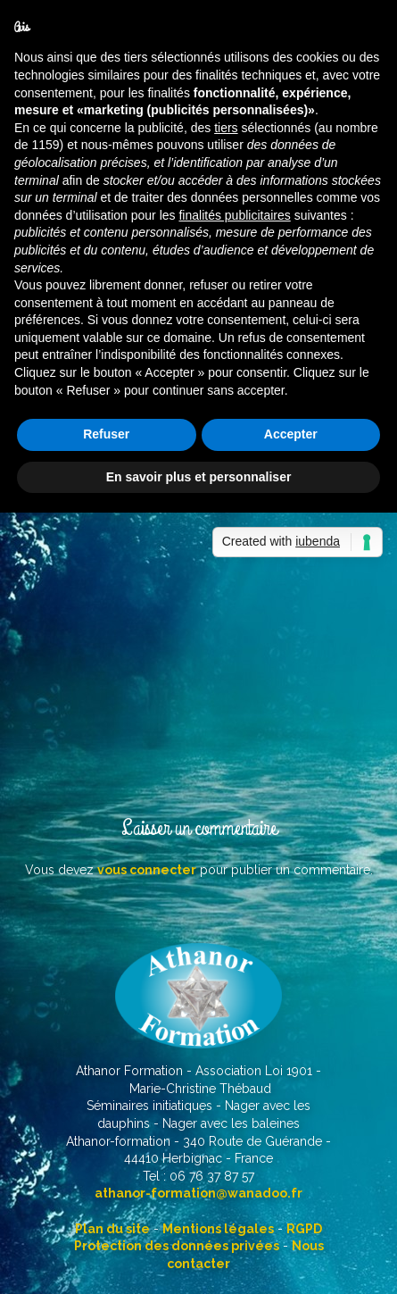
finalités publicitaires (234, 215)
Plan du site (112, 1229)
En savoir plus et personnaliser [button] (199, 477)
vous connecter (146, 870)
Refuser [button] (106, 434)
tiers (225, 128)
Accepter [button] (291, 434)
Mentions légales (218, 1229)
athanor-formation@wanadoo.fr (198, 1193)
